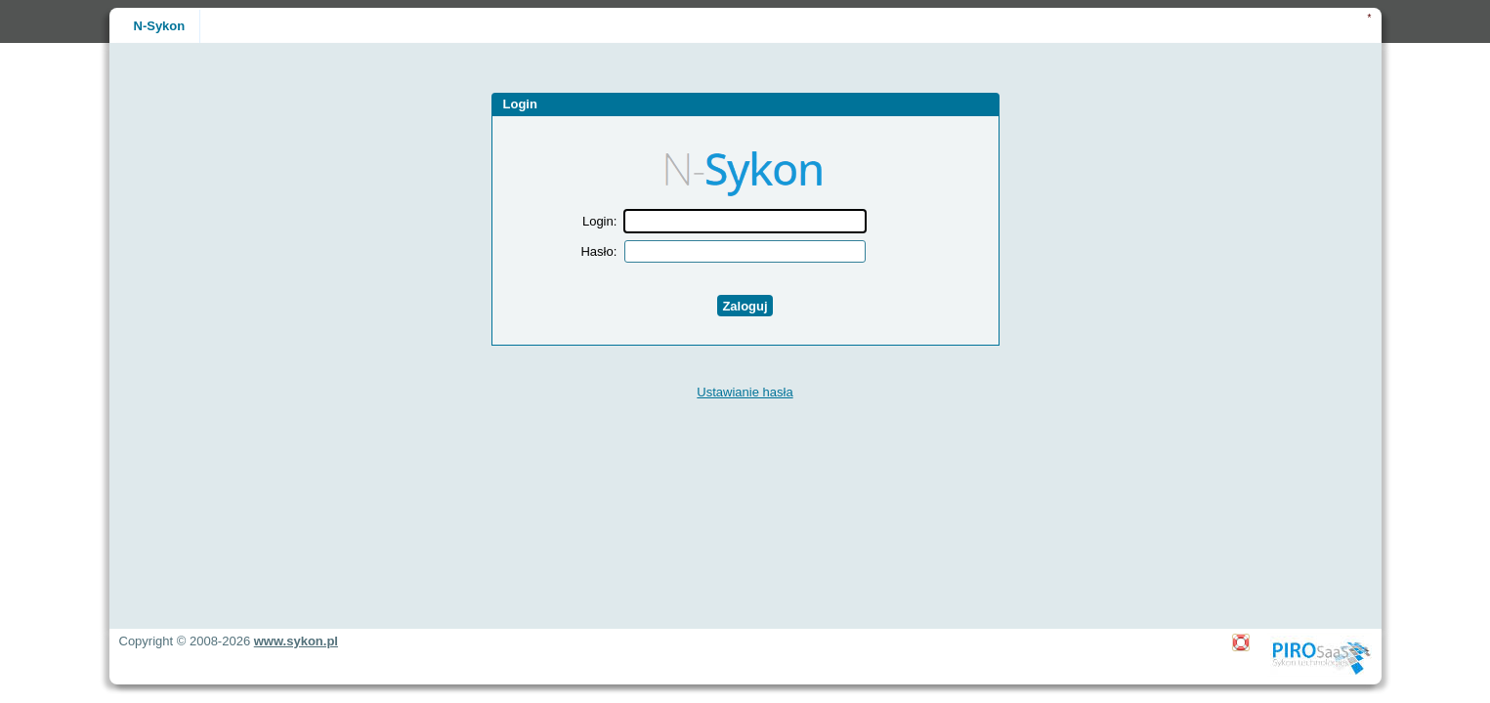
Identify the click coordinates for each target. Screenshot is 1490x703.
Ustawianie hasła (744, 392)
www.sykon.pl (296, 641)
